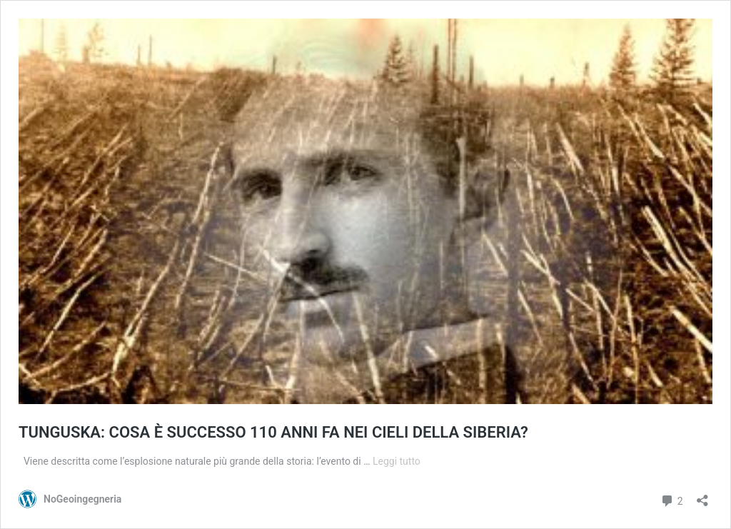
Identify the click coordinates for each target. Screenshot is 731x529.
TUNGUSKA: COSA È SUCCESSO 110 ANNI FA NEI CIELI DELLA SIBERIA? (273, 432)
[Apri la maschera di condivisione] (702, 496)
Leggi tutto (396, 461)
